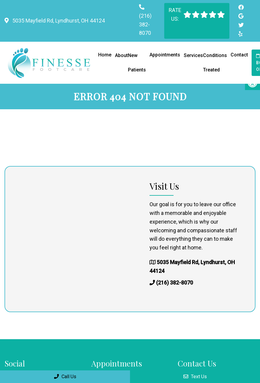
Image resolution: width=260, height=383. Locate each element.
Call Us (65, 376)
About (121, 55)
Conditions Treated (215, 63)
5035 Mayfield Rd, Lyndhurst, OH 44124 (58, 20)
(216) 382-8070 (145, 24)
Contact (239, 55)
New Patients (137, 63)
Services (193, 55)
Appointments (165, 55)
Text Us (195, 376)
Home (104, 55)
